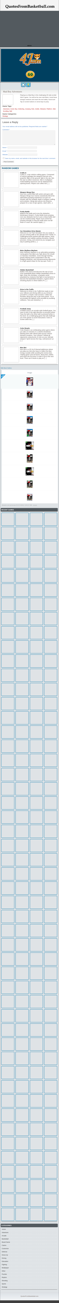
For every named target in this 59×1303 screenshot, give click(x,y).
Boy (16, 109)
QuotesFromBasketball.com (29, 1299)
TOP (2, 379)
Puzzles (4, 1277)
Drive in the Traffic (27, 292)
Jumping (28, 109)
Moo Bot (23, 350)
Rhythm (4, 1280)
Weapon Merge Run (27, 195)
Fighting (4, 1267)
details (35, 508)
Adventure (6, 109)
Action (4, 1232)
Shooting (4, 1283)
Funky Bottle (25, 214)
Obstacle (43, 109)
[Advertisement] (29, 27)
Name (4, 150)
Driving (4, 1261)
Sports (4, 1286)
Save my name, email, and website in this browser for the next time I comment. (30, 161)
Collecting (21, 109)
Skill (10, 111)
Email (4, 154)
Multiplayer (5, 1270)
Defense (4, 1254)
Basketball (5, 1241)
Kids (32, 109)
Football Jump (25, 311)
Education (5, 1264)
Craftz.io (23, 175)
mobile (37, 109)
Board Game (6, 1245)
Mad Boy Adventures (12, 91)
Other (3, 1273)
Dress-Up (5, 1257)
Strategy (5, 116)
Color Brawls (25, 331)
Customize (5, 1251)
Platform (49, 109)
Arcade (4, 1238)
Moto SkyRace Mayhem (29, 253)
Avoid (12, 109)
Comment (6, 129)
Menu (29, 45)
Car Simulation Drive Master (30, 234)
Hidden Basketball (27, 272)
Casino (4, 1248)
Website (5, 157)
